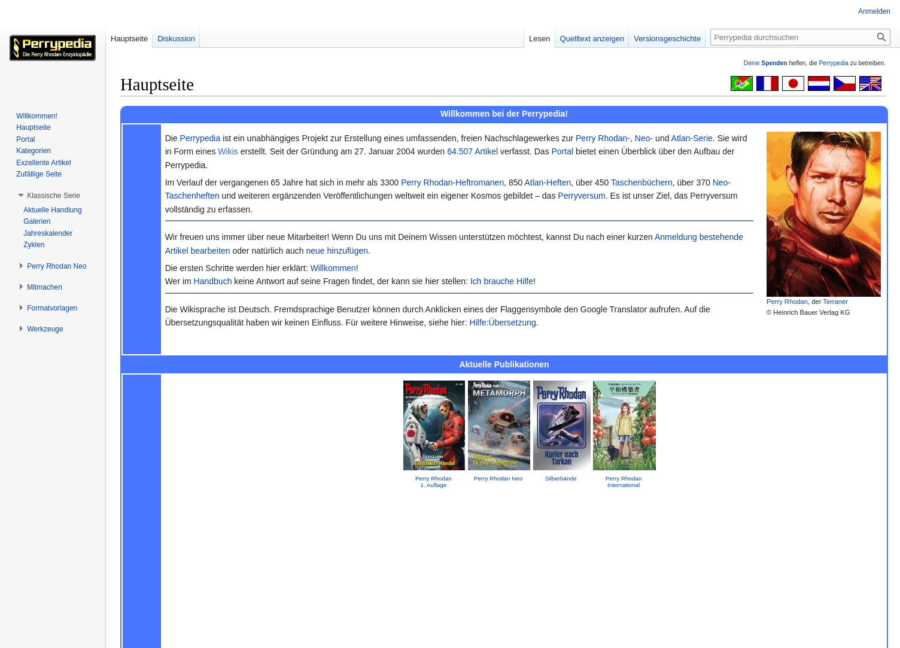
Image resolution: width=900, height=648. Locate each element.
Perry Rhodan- (603, 138)
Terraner (835, 301)
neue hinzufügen (337, 250)
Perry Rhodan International (624, 481)
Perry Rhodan (787, 301)
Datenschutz (137, 633)
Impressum (504, 514)
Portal (563, 151)
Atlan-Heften (547, 182)
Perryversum (581, 195)
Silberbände (561, 478)
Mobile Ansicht (289, 633)
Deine (766, 63)
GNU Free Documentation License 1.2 (306, 614)
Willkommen (332, 268)
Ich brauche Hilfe (501, 281)
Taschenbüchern (642, 182)
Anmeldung (676, 237)
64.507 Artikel (472, 151)
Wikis (228, 151)
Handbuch (213, 281)
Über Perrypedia (191, 633)
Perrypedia (834, 63)
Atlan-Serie (692, 138)
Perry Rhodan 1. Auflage (433, 481)
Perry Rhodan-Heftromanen (452, 182)
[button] (53, 195)
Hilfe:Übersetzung (503, 322)
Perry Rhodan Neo (498, 478)
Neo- (644, 138)
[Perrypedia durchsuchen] (800, 37)
